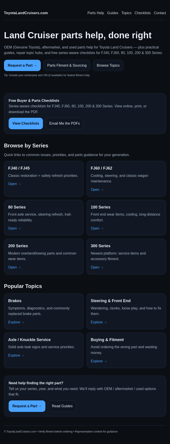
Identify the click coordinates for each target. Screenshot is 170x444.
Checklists (143, 13)
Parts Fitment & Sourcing (67, 65)
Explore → (16, 322)
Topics (126, 13)
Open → (14, 184)
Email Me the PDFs (64, 123)
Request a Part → (22, 65)
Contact (160, 13)
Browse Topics (108, 65)
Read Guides (62, 406)
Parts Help (95, 13)
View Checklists (25, 123)
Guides (112, 13)
